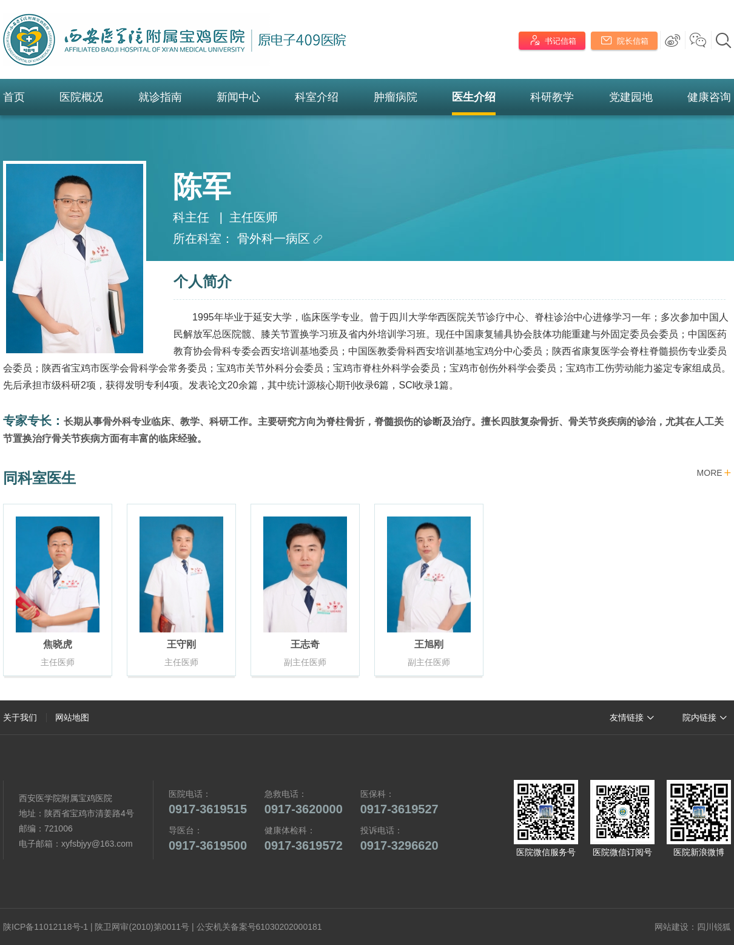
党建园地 (631, 97)
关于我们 (20, 717)
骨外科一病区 (280, 238)
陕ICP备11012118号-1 (45, 927)
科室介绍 (316, 97)
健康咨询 (709, 97)
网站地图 (72, 717)
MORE (714, 473)
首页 (14, 97)
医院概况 (81, 97)
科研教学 (552, 97)
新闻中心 (238, 97)
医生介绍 (474, 97)
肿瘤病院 (395, 97)
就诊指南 (160, 97)
